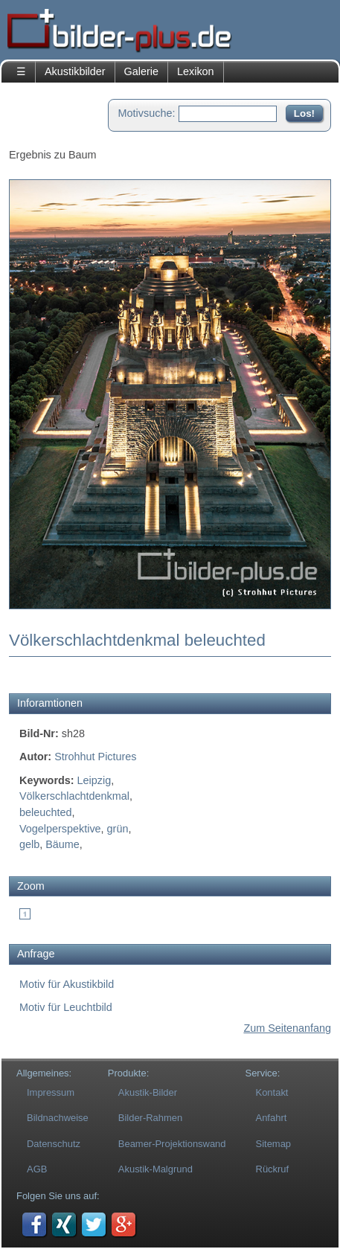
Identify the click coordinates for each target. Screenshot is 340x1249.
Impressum (50, 1092)
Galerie (141, 71)
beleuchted (45, 812)
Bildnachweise (58, 1117)
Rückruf (272, 1169)
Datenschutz (53, 1143)
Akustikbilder (75, 71)
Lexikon (195, 71)
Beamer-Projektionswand (172, 1143)
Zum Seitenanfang (287, 1028)
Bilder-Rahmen (150, 1117)
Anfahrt (271, 1117)
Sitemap (274, 1143)
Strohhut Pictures (95, 756)
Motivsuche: (147, 113)
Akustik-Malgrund (155, 1169)
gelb (29, 844)
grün (118, 829)
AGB (37, 1169)
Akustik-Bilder (147, 1092)
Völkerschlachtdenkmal (74, 796)
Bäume (62, 844)
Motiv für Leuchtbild (65, 1007)
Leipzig (94, 780)
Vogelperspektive (60, 829)
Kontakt (272, 1092)
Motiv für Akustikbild (66, 984)
